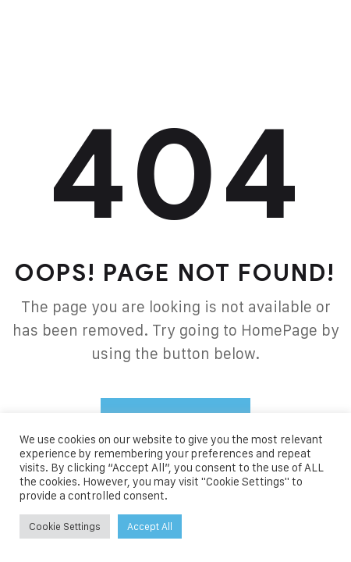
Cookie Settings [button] (65, 526)
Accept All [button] (149, 526)
